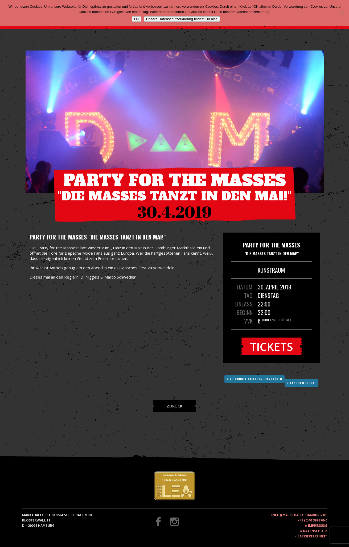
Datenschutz (315, 531)
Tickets (271, 346)
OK (136, 19)
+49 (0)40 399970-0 (312, 520)
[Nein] (342, 13)
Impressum (317, 525)
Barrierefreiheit (312, 536)
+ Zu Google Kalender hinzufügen (254, 379)
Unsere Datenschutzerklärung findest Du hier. (182, 19)
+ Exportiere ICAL (301, 383)
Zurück (174, 406)
